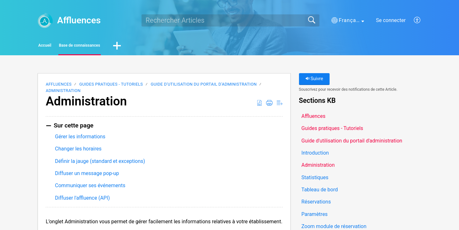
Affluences (58, 86)
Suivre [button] (314, 80)
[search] (230, 20)
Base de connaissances (115, 46)
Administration (63, 92)
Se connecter (390, 20)
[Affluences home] (45, 20)
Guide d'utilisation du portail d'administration (204, 86)
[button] (348, 20)
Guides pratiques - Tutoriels (111, 86)
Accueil (57, 46)
